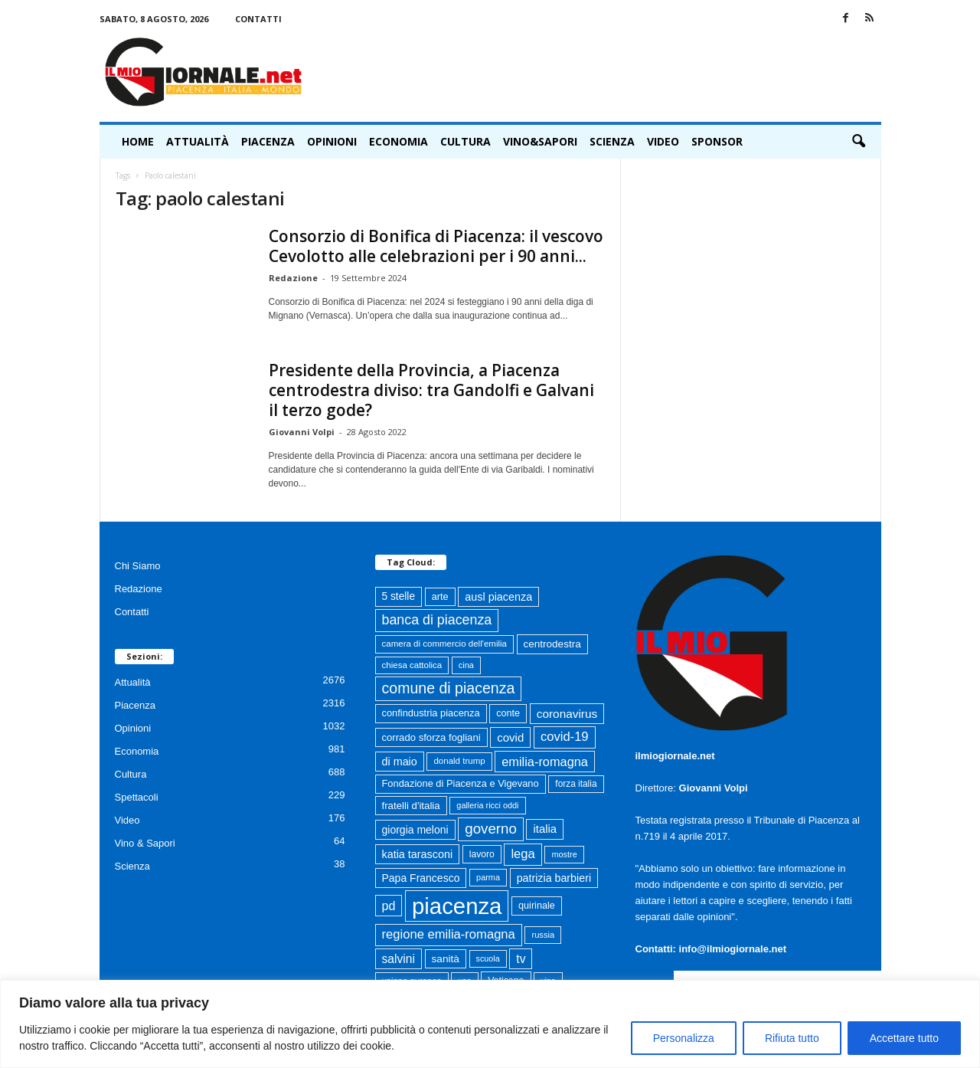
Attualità (197, 141)
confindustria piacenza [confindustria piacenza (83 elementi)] (431, 713)
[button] (858, 142)
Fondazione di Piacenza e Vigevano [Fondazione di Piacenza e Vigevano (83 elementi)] (460, 783)
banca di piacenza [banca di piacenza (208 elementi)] (437, 619)
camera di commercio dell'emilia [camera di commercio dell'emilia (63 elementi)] (444, 643)
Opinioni (332, 141)
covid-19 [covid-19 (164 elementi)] (565, 736)
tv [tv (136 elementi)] (520, 958)
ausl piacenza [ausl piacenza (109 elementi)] (498, 597)
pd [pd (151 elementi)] (389, 905)
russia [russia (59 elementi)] (542, 934)
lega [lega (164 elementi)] (522, 854)
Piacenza (268, 141)
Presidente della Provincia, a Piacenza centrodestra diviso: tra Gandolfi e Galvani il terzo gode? (431, 390)
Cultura (465, 141)
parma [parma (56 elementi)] (488, 877)
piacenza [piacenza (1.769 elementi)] (456, 906)
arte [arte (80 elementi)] (440, 596)
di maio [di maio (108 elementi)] (399, 761)
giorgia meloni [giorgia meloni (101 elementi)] (415, 830)
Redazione (293, 277)
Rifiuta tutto (792, 1038)
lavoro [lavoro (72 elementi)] (482, 854)
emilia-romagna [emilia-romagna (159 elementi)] (544, 761)
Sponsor (717, 141)
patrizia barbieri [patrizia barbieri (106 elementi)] (554, 878)
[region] (490, 1024)
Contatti (258, 19)
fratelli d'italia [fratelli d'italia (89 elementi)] (411, 805)
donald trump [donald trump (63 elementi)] (459, 760)
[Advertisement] (602, 72)
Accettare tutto (904, 1038)
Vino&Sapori (540, 141)
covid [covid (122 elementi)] (510, 737)
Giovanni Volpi (302, 431)
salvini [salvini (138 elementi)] (398, 958)
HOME (138, 141)
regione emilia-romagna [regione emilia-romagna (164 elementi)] (448, 934)
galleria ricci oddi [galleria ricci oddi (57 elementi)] (487, 805)
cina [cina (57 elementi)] (466, 665)
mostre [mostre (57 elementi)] (564, 854)
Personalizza (683, 1038)
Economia (398, 141)
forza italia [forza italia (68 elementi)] (575, 783)
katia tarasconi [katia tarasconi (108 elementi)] (417, 854)
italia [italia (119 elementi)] (545, 829)
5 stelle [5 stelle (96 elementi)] (399, 596)
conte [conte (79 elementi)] (508, 713)
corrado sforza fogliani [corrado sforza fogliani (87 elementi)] (431, 737)
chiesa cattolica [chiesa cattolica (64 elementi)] (412, 665)
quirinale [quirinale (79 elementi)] (536, 905)
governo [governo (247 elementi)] (491, 829)
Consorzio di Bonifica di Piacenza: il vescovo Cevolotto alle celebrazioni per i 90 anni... (436, 246)
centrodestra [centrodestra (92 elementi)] (552, 644)
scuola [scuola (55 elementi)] (488, 958)
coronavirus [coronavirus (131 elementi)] (567, 713)
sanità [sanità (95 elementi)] (445, 959)
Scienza (612, 141)
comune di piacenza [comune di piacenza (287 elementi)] (448, 688)
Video (663, 141)
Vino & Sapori (145, 843)
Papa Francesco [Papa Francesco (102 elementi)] (421, 878)
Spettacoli (136, 797)
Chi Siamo (138, 566)
